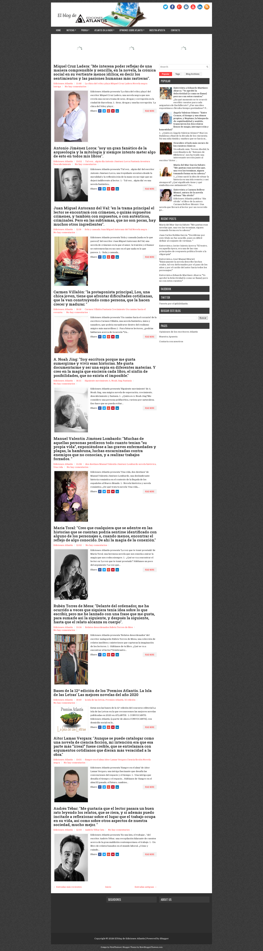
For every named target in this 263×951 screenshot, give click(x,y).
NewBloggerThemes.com (151, 947)
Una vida (58, 467)
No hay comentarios (75, 86)
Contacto (175, 30)
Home (58, 30)
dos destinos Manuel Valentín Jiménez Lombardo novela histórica (120, 464)
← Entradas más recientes (68, 887)
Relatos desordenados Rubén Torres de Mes (109, 627)
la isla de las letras (94, 700)
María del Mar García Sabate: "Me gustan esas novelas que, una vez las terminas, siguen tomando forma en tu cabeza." (189, 169)
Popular (165, 74)
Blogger (164, 938)
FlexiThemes (115, 947)
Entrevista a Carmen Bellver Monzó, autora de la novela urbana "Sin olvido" (189, 192)
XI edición (129, 700)
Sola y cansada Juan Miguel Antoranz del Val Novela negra (116, 229)
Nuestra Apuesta (168, 336)
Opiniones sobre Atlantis (132, 29)
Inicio (108, 887)
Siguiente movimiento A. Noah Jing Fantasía (108, 380)
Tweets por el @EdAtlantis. (173, 303)
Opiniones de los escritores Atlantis (178, 332)
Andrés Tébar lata (94, 830)
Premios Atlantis (114, 700)
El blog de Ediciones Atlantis (130, 938)
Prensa (86, 29)
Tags (177, 74)
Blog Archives (192, 74)
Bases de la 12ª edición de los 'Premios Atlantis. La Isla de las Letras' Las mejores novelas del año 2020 (103, 693)
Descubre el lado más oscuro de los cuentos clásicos (190, 144)
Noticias (72, 29)
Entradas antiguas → (146, 887)
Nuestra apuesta (157, 30)
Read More (149, 110)
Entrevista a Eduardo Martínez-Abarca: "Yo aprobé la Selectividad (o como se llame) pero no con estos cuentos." (190, 92)
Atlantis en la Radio (105, 29)
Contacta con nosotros (171, 341)
